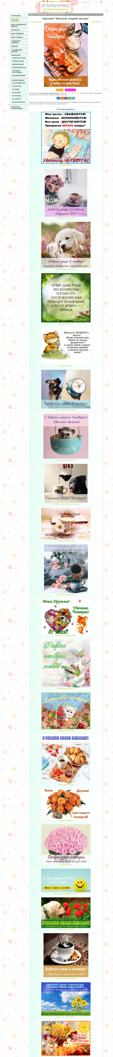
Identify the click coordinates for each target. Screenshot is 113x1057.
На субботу (16, 99)
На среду (15, 89)
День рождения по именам (18, 25)
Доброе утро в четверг (72, 93)
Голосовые (16, 15)
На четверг (16, 92)
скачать (60, 90)
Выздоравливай (18, 75)
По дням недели (17, 80)
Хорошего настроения (17, 71)
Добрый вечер (18, 64)
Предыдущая (36, 22)
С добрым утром (18, 58)
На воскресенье (18, 102)
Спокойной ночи (19, 67)
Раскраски (15, 30)
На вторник (16, 86)
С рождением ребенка (16, 50)
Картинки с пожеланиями (17, 107)
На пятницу (16, 96)
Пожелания (16, 55)
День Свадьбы (17, 37)
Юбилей (14, 46)
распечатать (70, 90)
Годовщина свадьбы (16, 41)
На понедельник (18, 83)
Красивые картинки (15, 20)
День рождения (17, 33)
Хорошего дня (18, 61)
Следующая (95, 22)
